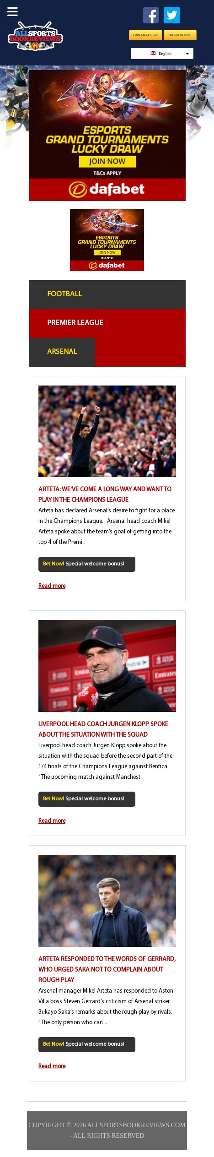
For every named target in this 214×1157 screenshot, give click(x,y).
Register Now (180, 34)
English (169, 53)
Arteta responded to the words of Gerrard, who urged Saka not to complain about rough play (107, 970)
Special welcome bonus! (83, 564)
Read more (51, 586)
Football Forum (145, 34)
